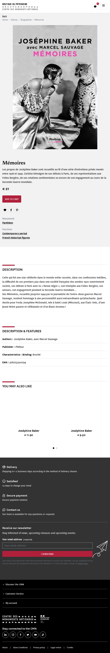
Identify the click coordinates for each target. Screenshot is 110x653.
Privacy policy (39, 647)
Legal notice (56, 647)
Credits (70, 647)
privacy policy (83, 563)
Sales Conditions (20, 647)
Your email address (17, 539)
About (5, 647)
